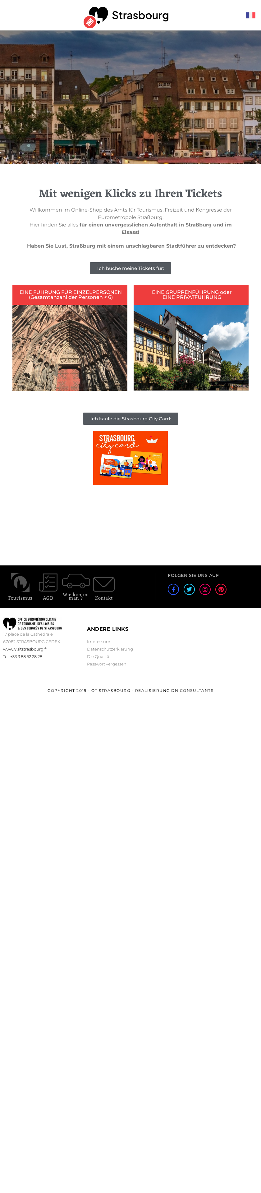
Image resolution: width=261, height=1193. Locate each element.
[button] (130, 268)
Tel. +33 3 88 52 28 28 (22, 656)
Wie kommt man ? (76, 597)
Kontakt (104, 598)
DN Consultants (192, 690)
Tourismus (20, 598)
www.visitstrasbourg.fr (25, 649)
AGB (48, 598)
